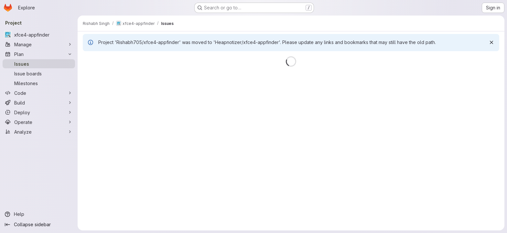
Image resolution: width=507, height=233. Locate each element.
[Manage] (39, 44)
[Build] (39, 102)
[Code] (39, 92)
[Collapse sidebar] (39, 224)
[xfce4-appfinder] (39, 34)
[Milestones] (39, 83)
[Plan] (39, 54)
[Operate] (39, 122)
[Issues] (39, 63)
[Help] (39, 214)
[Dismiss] (491, 42)
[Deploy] (39, 112)
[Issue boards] (39, 73)
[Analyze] (39, 131)
